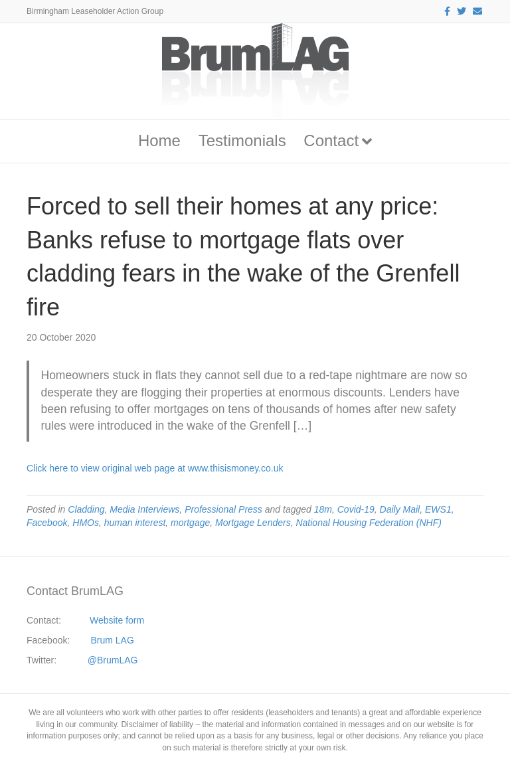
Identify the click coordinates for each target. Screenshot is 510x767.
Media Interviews (144, 509)
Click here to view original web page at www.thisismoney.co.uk (155, 468)
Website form (117, 620)
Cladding (86, 509)
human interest (135, 522)
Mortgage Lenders (253, 522)
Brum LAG (112, 640)
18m (323, 509)
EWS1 (438, 509)
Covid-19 (356, 509)
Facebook (47, 522)
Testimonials (242, 140)
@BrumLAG (113, 660)
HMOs (85, 522)
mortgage (190, 522)
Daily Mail (400, 509)
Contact (331, 140)
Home (159, 140)
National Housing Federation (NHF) (368, 522)
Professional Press (223, 509)
